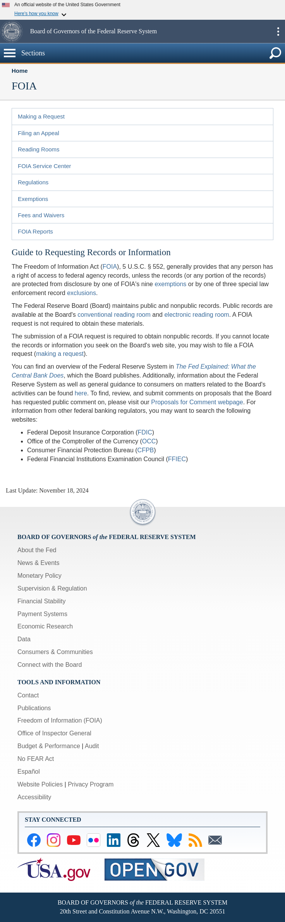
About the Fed (37, 550)
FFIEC (177, 459)
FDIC (144, 432)
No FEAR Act (35, 758)
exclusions (81, 293)
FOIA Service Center (44, 166)
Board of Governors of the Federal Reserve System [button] (93, 31)
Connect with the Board (49, 664)
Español (28, 771)
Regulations (33, 182)
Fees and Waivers (41, 215)
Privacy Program (90, 784)
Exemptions (33, 199)
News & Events (38, 563)
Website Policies (40, 784)
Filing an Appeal (38, 133)
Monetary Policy (39, 575)
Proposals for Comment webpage (197, 402)
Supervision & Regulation (52, 588)
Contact (28, 695)
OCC (149, 441)
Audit (92, 746)
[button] (14, 31)
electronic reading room (196, 314)
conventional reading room (114, 314)
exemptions (170, 284)
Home (20, 70)
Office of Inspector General (54, 733)
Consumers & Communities (55, 652)
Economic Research (45, 626)
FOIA (110, 266)
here (81, 393)
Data (24, 639)
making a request (60, 353)
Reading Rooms (39, 149)
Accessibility (34, 797)
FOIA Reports (35, 231)
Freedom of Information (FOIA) (59, 720)
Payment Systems (42, 614)
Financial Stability (41, 601)
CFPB (145, 450)
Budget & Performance (48, 746)
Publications (34, 708)
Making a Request (41, 116)
